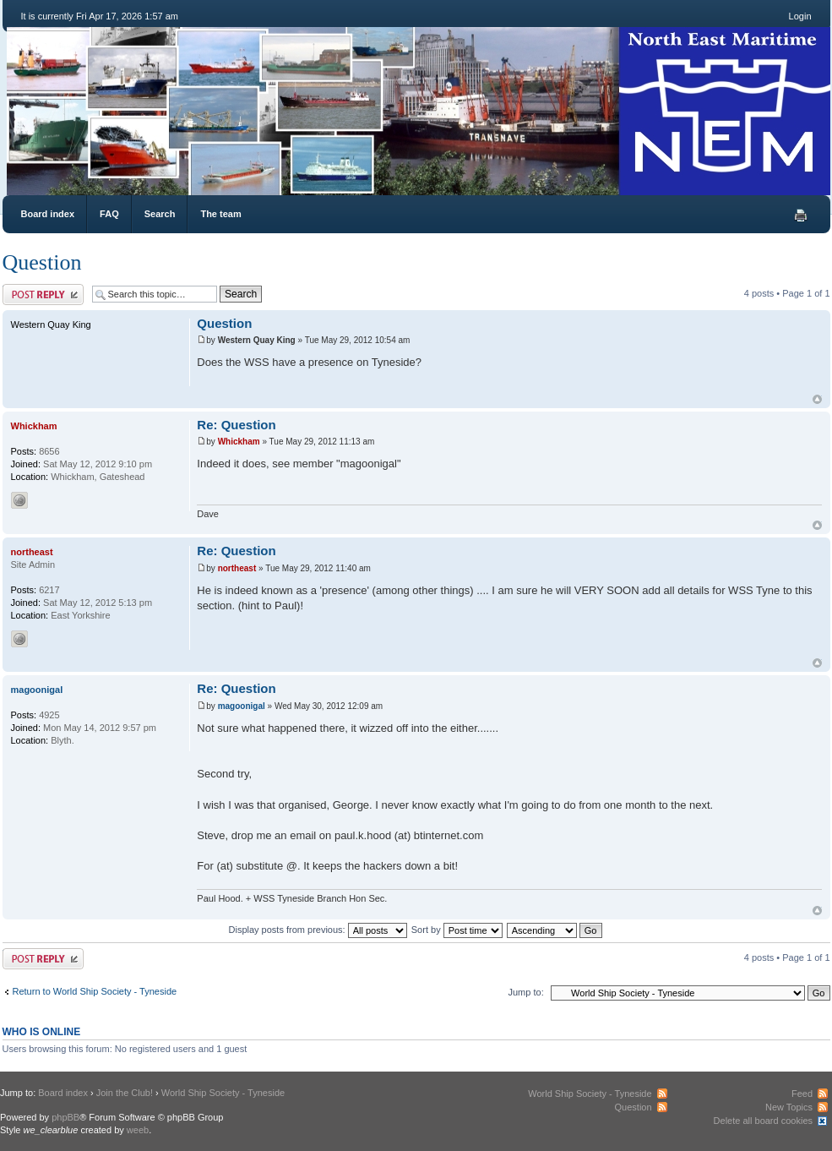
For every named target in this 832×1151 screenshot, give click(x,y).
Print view (801, 215)
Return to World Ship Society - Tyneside (95, 991)
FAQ (109, 214)
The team (220, 214)
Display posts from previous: (318, 930)
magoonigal (241, 706)
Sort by (457, 930)
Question (42, 262)
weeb (138, 1130)
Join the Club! (124, 1093)
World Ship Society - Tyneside (223, 1093)
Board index (48, 214)
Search (160, 214)
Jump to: (526, 992)
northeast (237, 568)
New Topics (789, 1107)
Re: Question (236, 424)
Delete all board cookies (763, 1121)
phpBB (65, 1117)
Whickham (239, 441)
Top (817, 399)
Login (800, 16)
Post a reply (43, 294)
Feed (802, 1093)
